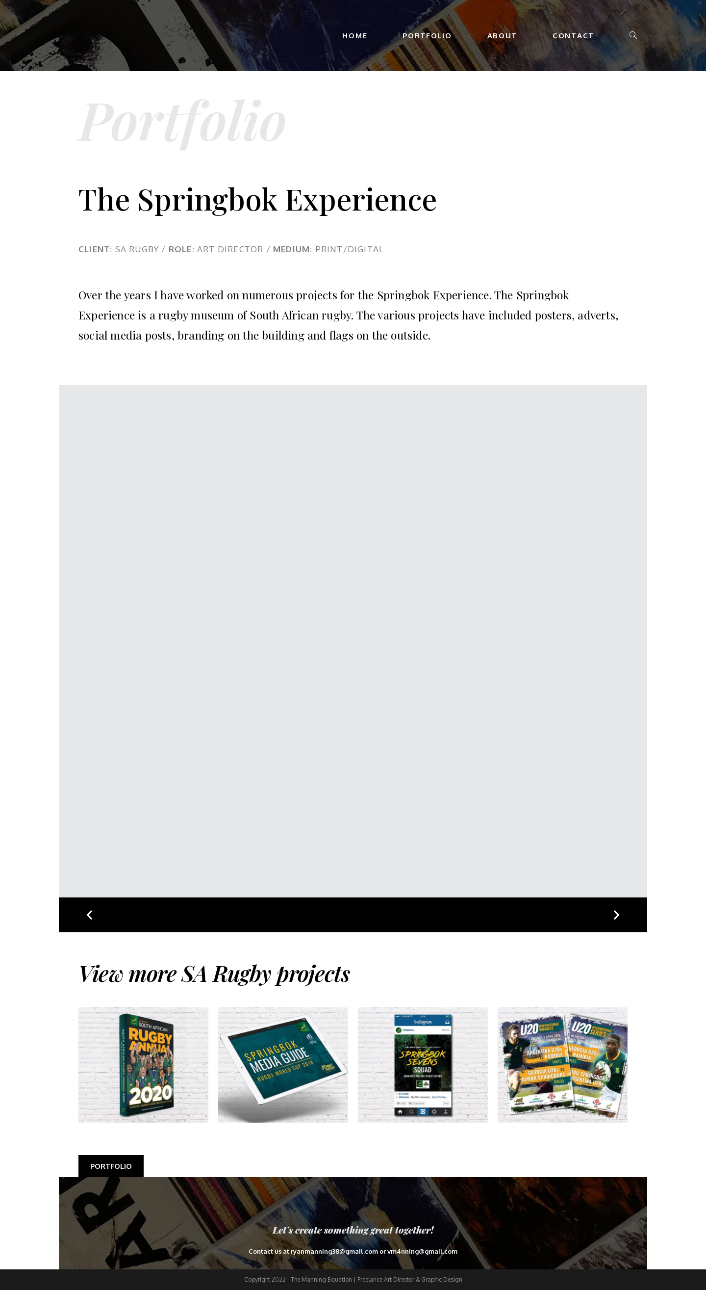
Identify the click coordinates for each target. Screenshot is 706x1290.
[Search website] (633, 35)
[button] (89, 915)
